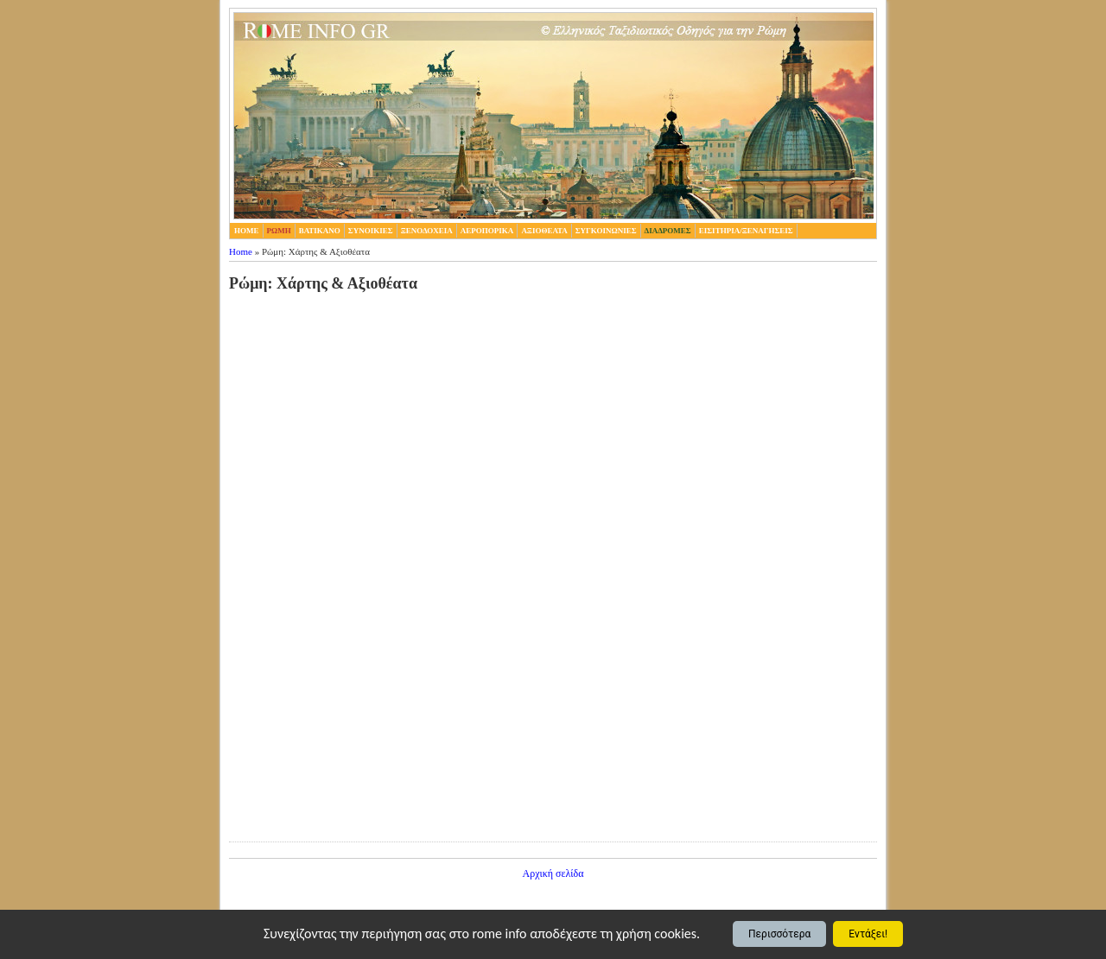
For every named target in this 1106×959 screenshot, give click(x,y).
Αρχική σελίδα (552, 873)
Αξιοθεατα (544, 230)
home (246, 230)
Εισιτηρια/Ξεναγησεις (746, 230)
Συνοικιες (370, 230)
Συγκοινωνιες (606, 230)
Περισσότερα (779, 934)
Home (240, 251)
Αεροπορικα (487, 230)
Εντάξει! (868, 934)
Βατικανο (319, 230)
